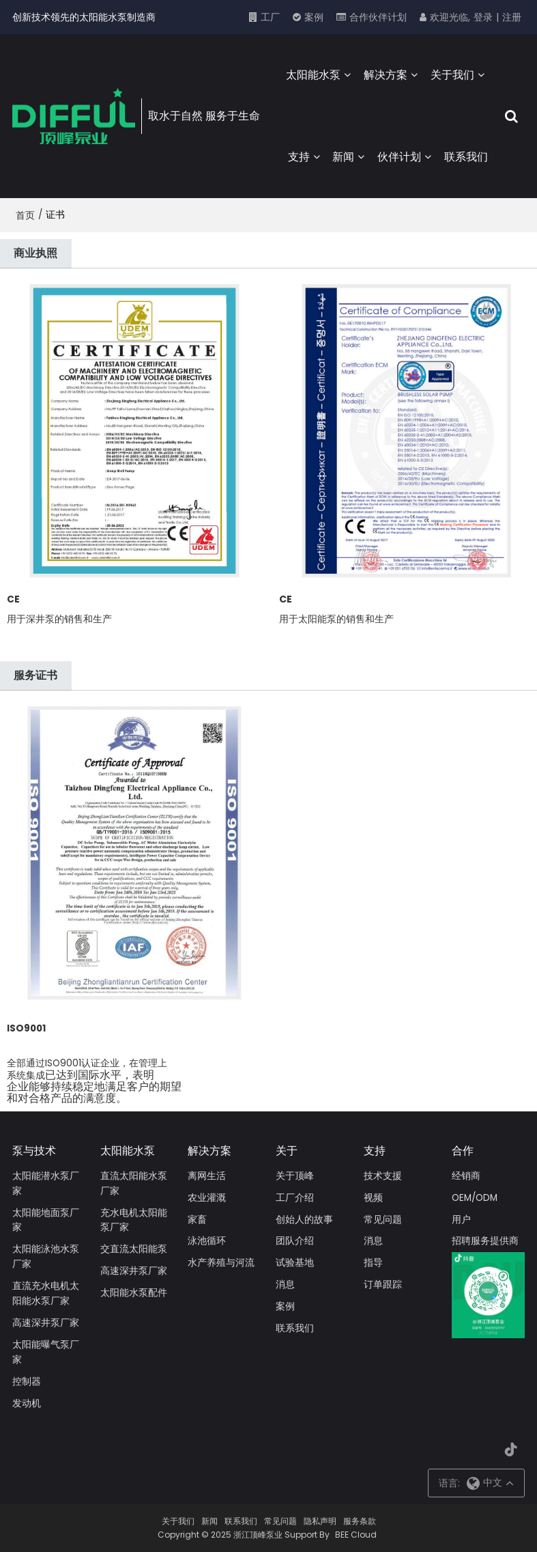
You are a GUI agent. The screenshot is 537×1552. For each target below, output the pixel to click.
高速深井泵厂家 (45, 1322)
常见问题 (383, 1219)
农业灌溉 (207, 1197)
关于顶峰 (295, 1175)
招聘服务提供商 (485, 1240)
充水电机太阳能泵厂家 (133, 1220)
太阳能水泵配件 (133, 1292)
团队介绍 (295, 1240)
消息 (285, 1284)
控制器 (26, 1381)
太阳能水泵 (313, 75)
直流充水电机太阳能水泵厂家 (45, 1293)
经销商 (466, 1175)
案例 (313, 17)
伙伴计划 (399, 157)
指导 (373, 1262)
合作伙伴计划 (378, 17)
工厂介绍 (295, 1197)
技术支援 (383, 1175)
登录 (483, 17)
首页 (25, 215)
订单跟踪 (383, 1284)
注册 (511, 17)
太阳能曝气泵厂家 (45, 1352)
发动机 (26, 1403)
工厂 (270, 17)
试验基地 (295, 1262)
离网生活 (207, 1175)
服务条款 (359, 1521)
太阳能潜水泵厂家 (45, 1183)
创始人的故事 (304, 1219)
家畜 (197, 1219)
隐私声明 (320, 1521)
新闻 (343, 157)
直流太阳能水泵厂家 (133, 1183)
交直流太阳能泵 (133, 1249)
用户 (461, 1219)
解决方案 (385, 75)
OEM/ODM (474, 1197)
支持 (299, 157)
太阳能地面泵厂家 (45, 1220)
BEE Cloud (356, 1534)
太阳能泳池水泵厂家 (45, 1257)
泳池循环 (207, 1240)
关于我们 (452, 75)
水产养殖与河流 (221, 1262)
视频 (373, 1197)
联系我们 (466, 157)
